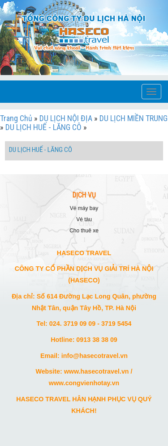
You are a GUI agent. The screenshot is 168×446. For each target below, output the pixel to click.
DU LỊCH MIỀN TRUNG (133, 118)
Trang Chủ (16, 118)
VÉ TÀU (84, 219)
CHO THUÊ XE (84, 230)
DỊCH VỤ (84, 195)
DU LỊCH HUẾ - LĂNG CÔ (43, 127)
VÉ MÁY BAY (84, 208)
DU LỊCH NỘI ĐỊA (65, 118)
